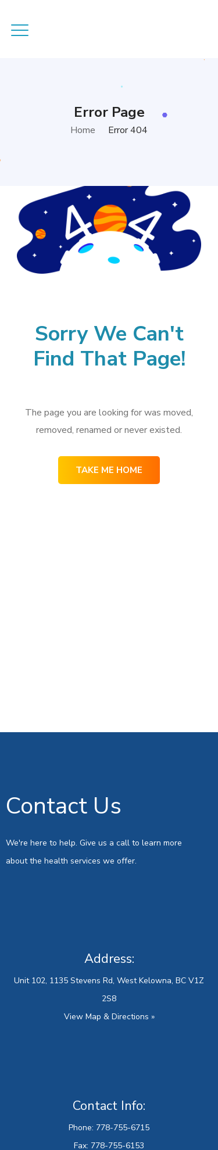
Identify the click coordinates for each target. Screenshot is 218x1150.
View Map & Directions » (109, 1016)
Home (82, 130)
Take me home (109, 470)
